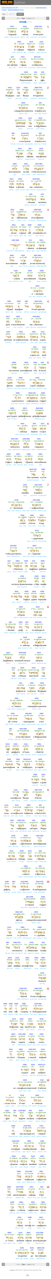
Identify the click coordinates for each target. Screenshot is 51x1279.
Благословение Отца (16, 10)
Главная (12, 1270)
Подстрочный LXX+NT (10, 7)
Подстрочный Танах (26, 7)
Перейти (20, 14)
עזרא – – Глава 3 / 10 (25, 18)
